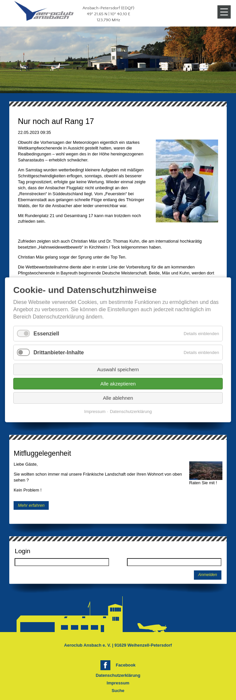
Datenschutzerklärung (118, 675)
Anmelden (207, 574)
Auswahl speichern (118, 370)
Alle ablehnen (118, 398)
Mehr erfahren (31, 505)
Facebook (126, 665)
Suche (118, 690)
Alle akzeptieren (118, 384)
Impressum (118, 682)
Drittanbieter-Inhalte (58, 352)
